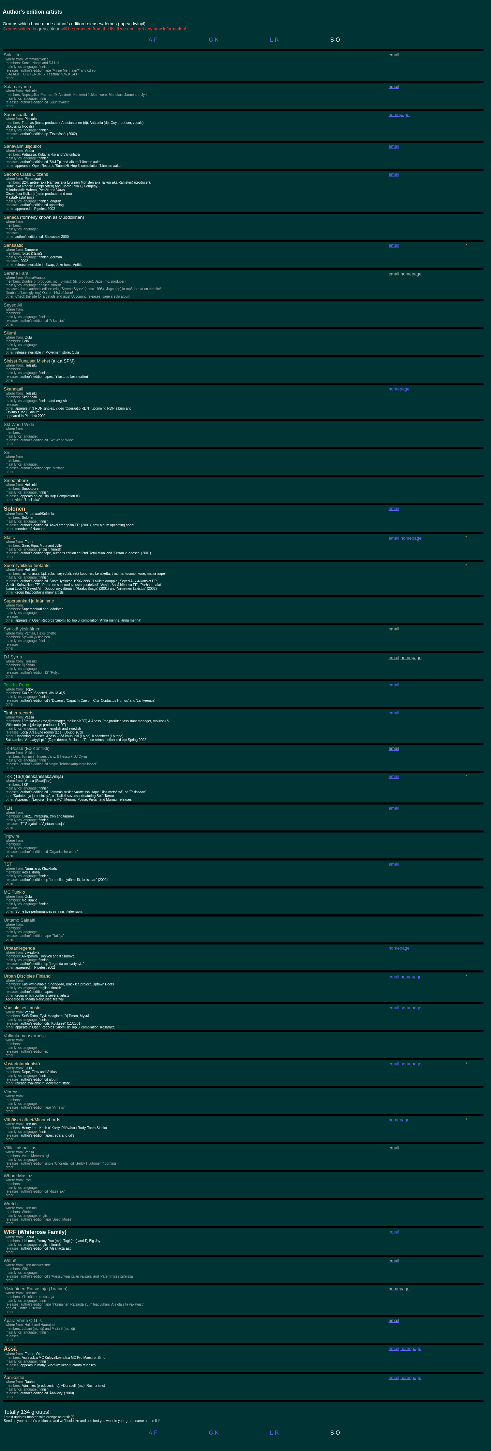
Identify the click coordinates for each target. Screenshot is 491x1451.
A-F (153, 40)
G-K (213, 40)
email (394, 1231)
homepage (410, 1007)
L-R (274, 40)
